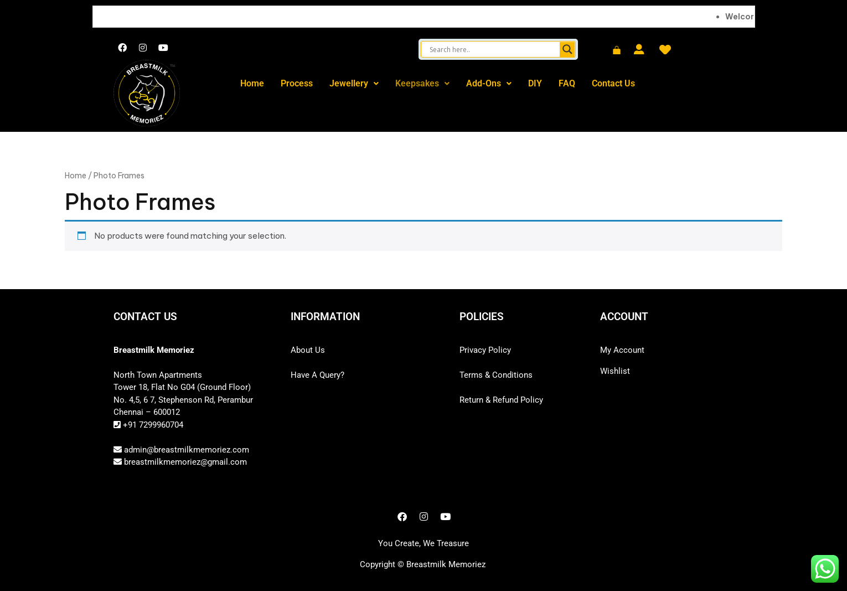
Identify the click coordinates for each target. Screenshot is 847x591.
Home (252, 83)
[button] (354, 83)
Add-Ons (489, 83)
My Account (622, 350)
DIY (535, 83)
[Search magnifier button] (567, 49)
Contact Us (613, 83)
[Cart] (617, 51)
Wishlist (615, 371)
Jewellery (354, 83)
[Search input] (493, 49)
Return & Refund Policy (501, 400)
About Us (308, 350)
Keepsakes (422, 83)
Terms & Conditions (496, 375)
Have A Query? (317, 375)
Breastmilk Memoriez (446, 564)
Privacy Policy (485, 350)
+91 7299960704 (152, 425)
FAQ (567, 83)
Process (297, 83)
